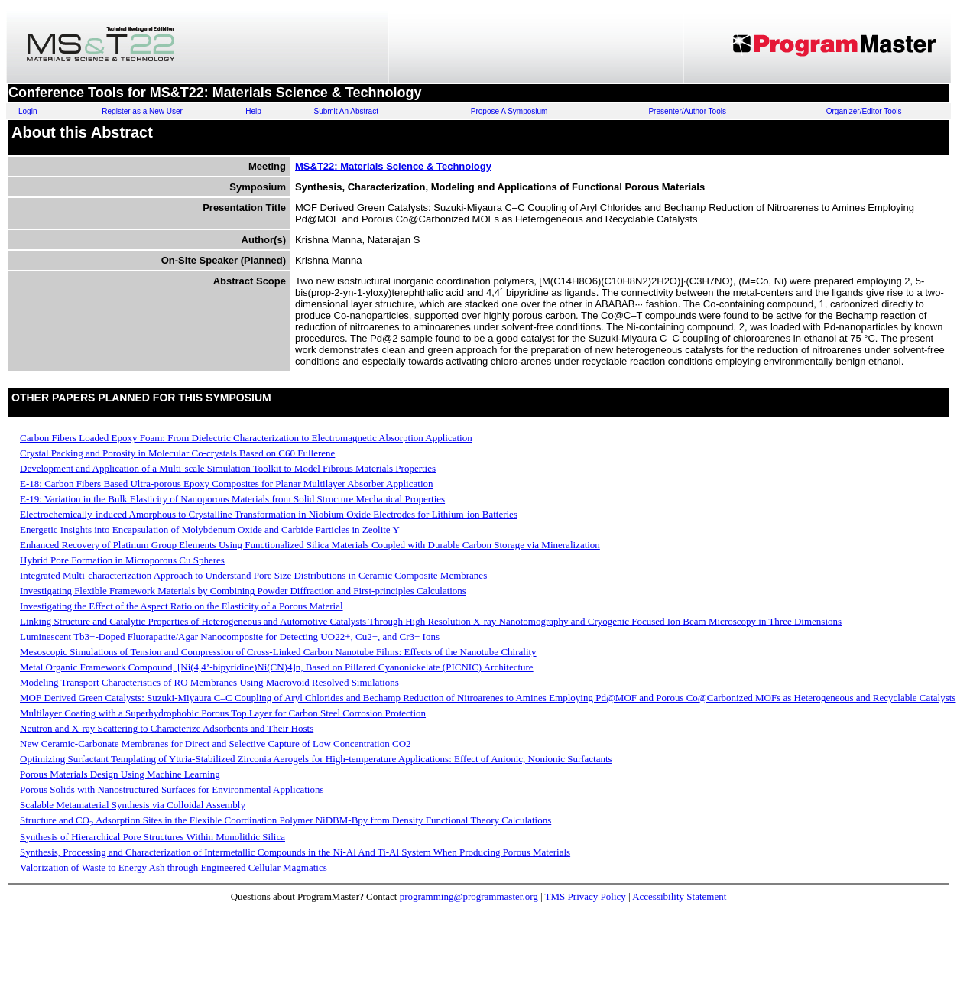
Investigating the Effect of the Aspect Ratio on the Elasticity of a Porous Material (181, 606)
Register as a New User (142, 111)
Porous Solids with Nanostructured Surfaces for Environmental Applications (172, 789)
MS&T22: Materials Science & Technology (393, 166)
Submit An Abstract (345, 111)
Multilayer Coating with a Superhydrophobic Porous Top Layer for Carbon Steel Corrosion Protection (223, 713)
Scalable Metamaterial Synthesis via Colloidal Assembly (132, 804)
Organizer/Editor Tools (864, 111)
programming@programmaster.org (469, 896)
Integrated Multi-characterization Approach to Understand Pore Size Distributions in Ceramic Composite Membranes (253, 575)
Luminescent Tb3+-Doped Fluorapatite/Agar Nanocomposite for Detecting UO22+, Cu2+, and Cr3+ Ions (230, 636)
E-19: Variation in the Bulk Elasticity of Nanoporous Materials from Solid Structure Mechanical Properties (232, 499)
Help (253, 111)
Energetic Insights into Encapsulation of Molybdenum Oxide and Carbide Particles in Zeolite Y (210, 529)
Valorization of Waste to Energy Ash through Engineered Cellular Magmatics (173, 867)
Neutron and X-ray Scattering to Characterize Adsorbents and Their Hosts (166, 728)
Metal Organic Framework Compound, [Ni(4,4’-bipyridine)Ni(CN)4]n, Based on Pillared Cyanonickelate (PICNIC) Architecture (277, 667)
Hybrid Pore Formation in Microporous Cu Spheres (122, 560)
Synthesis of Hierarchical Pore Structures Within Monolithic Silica (152, 837)
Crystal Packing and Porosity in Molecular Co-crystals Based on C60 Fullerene (177, 453)
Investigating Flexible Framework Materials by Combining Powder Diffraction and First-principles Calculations (243, 590)
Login (27, 111)
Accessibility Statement (679, 896)
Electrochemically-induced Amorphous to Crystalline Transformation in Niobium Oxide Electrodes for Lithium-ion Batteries (268, 514)
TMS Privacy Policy (585, 896)
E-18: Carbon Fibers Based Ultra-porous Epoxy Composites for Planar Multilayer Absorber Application (226, 483)
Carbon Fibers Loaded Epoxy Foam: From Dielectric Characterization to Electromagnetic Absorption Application (246, 437)
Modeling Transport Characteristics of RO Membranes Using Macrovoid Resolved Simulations (209, 682)
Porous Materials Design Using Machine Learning (120, 774)
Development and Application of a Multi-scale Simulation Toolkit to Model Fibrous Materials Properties (228, 468)
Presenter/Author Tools (687, 111)
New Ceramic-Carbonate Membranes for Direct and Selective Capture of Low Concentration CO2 (215, 743)
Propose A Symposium (509, 111)
